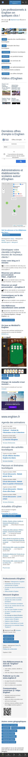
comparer (4, 389)
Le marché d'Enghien (10, 439)
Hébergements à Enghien (17, 581)
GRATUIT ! (5, 378)
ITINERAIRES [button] (6, 52)
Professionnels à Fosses (8, 733)
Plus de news (6, 567)
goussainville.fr (6, 728)
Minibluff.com (5, 334)
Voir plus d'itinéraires (8, 502)
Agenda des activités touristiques (13, 597)
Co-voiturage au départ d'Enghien (14, 615)
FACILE (4, 375)
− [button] (3, 192)
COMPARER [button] (6, 60)
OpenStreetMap (20, 225)
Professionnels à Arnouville (9, 742)
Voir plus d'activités (8, 461)
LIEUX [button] (4, 45)
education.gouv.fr (6, 242)
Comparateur (8, 754)
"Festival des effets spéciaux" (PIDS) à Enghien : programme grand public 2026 (13, 531)
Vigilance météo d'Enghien (12, 621)
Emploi (14, 754)
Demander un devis (8, 636)
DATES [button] (4, 39)
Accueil (2, 754)
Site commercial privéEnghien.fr (15, 2)
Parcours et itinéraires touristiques (14, 603)
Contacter (18, 630)
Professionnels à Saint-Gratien (10, 725)
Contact (25, 754)
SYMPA (17, 375)
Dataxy (12, 238)
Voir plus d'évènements (9, 442)
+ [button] (3, 190)
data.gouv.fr (15, 242)
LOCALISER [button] (6, 67)
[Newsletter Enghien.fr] (22, 2)
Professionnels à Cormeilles (9, 736)
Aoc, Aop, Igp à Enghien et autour (14, 609)
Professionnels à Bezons (8, 739)
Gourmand (19, 754)
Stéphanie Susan (15, 19)
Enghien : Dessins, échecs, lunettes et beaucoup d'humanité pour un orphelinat (13, 523)
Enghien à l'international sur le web (14, 623)
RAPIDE (11, 375)
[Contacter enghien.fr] (25, 2)
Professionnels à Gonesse (18, 728)
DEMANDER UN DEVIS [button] (8, 320)
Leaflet (14, 225)
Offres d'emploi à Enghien (11, 591)
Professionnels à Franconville (9, 730)
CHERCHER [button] (6, 73)
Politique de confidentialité (10, 649)
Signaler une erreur (8, 638)
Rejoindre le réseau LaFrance (11, 641)
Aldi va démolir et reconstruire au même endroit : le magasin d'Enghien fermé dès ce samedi (13, 540)
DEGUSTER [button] (5, 56)
